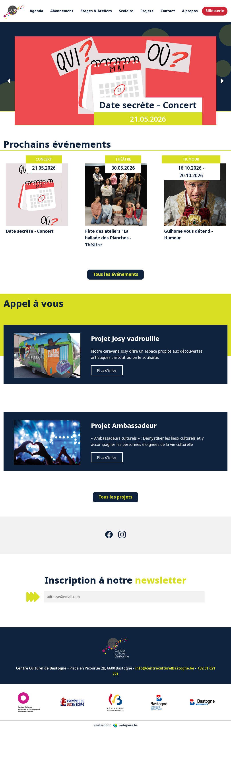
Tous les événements (115, 274)
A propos (190, 10)
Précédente (9, 80)
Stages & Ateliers (96, 10)
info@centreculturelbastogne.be (164, 696)
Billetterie (215, 10)
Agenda (36, 10)
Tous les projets (115, 525)
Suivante (221, 80)
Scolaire (126, 10)
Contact (168, 10)
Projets (146, 10)
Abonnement (61, 10)
